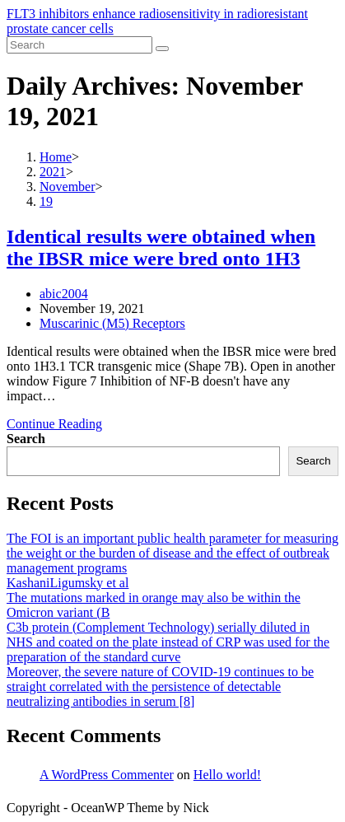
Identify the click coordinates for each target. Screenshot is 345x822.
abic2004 (64, 294)
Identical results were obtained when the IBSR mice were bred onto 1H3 (161, 247)
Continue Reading (54, 424)
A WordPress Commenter (107, 775)
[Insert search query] (79, 45)
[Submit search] (162, 48)
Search (26, 439)
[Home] (56, 157)
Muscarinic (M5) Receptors (112, 323)
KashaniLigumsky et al (67, 583)
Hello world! (227, 775)
